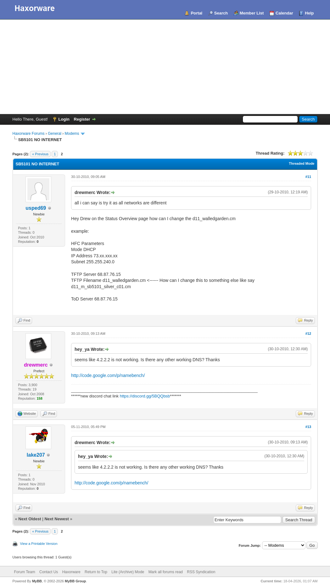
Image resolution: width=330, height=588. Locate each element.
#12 (308, 333)
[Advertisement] (165, 67)
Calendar (284, 13)
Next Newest (56, 519)
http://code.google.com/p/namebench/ (108, 375)
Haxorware (71, 572)
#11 (308, 177)
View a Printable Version (39, 543)
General (54, 133)
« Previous (40, 154)
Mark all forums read (165, 572)
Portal (196, 13)
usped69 (35, 208)
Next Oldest (29, 519)
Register (82, 119)
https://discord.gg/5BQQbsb (145, 396)
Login (64, 119)
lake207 (36, 455)
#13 (308, 427)
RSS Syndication (201, 572)
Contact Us (48, 572)
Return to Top (96, 572)
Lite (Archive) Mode (127, 572)
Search (221, 13)
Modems (72, 133)
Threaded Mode (301, 163)
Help (309, 13)
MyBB (37, 581)
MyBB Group (75, 581)
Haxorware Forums (29, 133)
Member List (252, 13)
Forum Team (24, 572)
